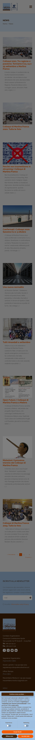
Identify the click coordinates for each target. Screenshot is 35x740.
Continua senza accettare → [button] (17, 694)
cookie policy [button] (15, 705)
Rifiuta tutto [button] (9, 736)
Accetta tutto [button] (25, 736)
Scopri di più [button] (17, 732)
